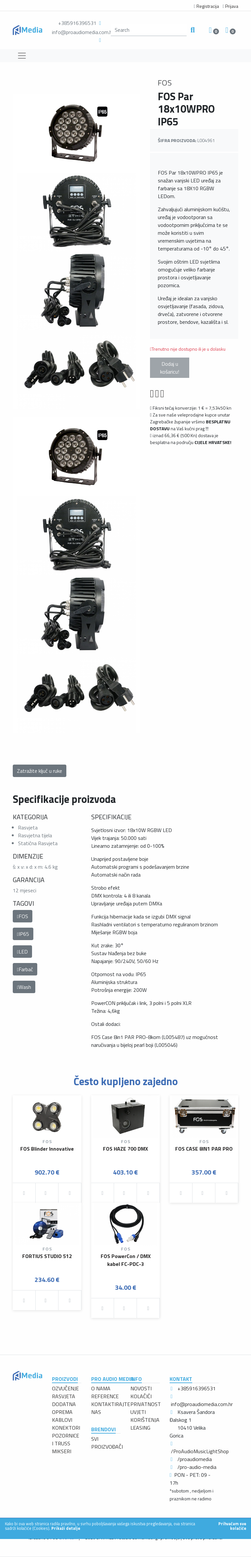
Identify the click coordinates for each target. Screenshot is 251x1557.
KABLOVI (62, 1420)
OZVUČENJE (65, 1388)
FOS (22, 916)
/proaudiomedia (194, 1459)
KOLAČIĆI (141, 1396)
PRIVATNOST (145, 1404)
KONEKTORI (66, 1428)
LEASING (140, 1428)
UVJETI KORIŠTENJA (144, 1416)
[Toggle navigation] (22, 55)
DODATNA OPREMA (64, 1408)
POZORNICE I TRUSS (65, 1439)
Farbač (25, 969)
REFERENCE (105, 1396)
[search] (149, 30)
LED (22, 951)
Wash (24, 987)
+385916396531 (77, 23)
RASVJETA (63, 1396)
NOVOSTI (141, 1388)
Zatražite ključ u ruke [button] (39, 771)
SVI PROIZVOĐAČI (107, 1443)
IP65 (23, 934)
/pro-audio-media (196, 1467)
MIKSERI (61, 1451)
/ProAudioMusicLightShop (200, 1451)
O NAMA (100, 1388)
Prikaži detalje (65, 1528)
